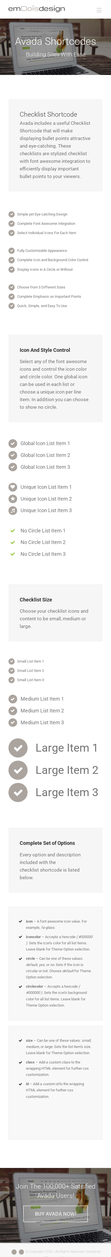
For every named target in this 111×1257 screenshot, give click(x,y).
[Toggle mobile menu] (100, 10)
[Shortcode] (55, 47)
